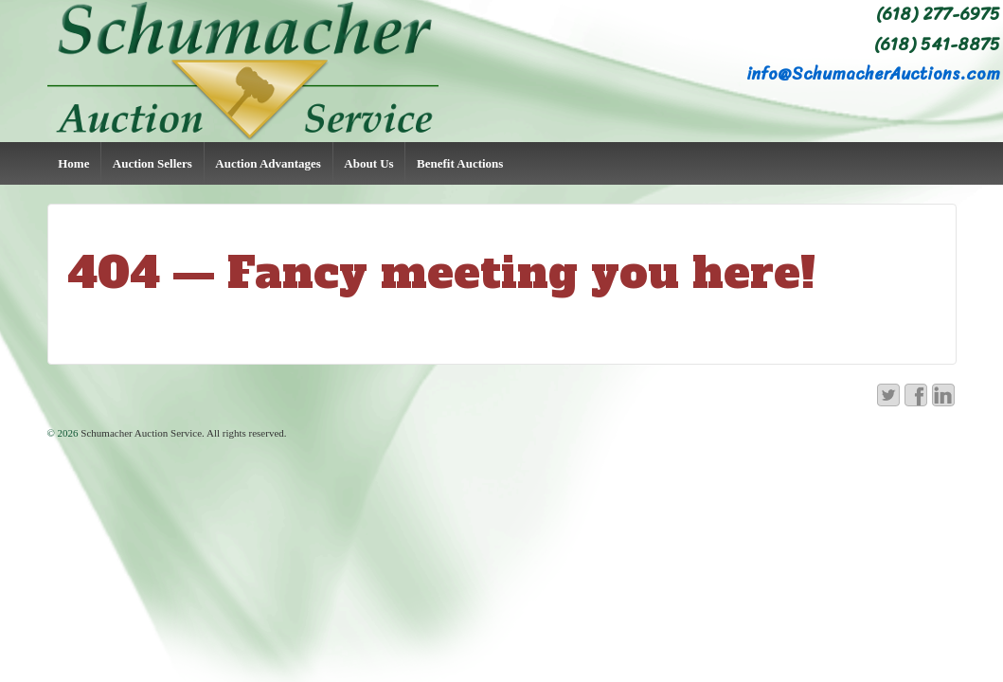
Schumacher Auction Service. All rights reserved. (183, 433)
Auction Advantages (268, 163)
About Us (368, 163)
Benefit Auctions (460, 163)
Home (73, 163)
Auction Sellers (152, 163)
